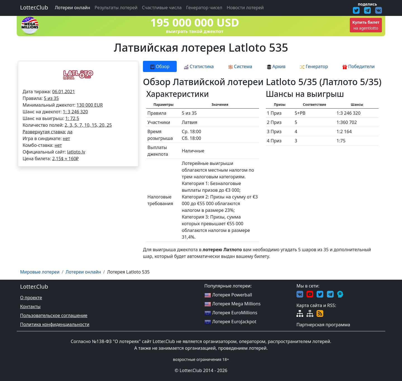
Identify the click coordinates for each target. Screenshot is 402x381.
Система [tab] (240, 66)
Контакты (30, 306)
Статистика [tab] (199, 66)
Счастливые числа (162, 7)
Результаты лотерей (116, 7)
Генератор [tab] (314, 66)
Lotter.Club (34, 7)
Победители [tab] (359, 66)
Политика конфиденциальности (54, 324)
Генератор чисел (204, 7)
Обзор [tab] (159, 66)
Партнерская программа (323, 325)
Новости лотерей (245, 7)
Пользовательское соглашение (53, 315)
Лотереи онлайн (72, 7)
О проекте (31, 297)
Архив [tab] (276, 66)
